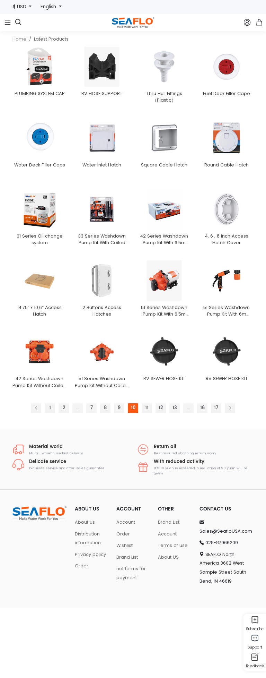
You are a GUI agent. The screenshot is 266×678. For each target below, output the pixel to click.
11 (147, 478)
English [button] (49, 6)
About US (168, 627)
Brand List (127, 627)
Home (19, 39)
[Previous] (36, 479)
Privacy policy (90, 625)
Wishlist (124, 616)
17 (216, 478)
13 (174, 478)
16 (202, 478)
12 (161, 478)
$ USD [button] (20, 6)
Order (81, 637)
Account (125, 592)
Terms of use (173, 616)
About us (85, 592)
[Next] (230, 479)
